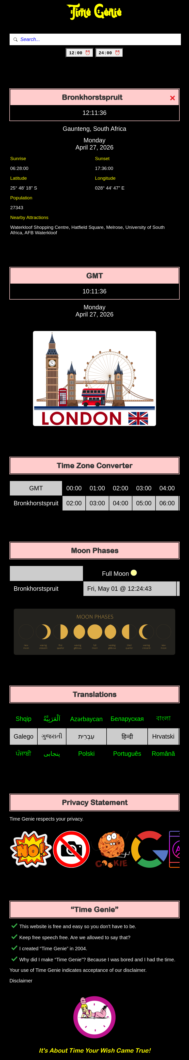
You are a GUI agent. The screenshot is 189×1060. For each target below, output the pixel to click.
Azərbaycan (86, 719)
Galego (23, 736)
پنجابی (52, 753)
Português (127, 753)
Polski (86, 753)
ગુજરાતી (51, 736)
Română (163, 753)
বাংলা (163, 718)
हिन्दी (127, 736)
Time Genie (94, 12)
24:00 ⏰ (109, 53)
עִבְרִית (86, 736)
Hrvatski (163, 736)
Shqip (24, 718)
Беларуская (127, 718)
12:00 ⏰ (79, 53)
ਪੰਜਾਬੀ (23, 753)
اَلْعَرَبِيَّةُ (51, 718)
